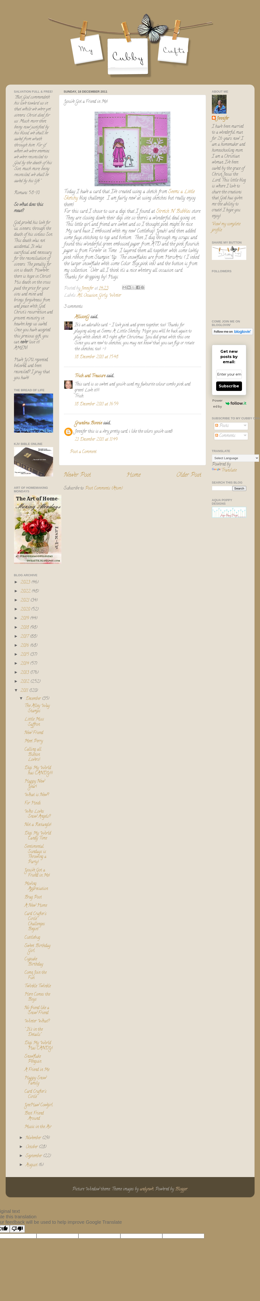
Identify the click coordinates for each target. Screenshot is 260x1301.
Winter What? (37, 1021)
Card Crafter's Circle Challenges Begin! (35, 922)
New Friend (33, 733)
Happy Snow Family (35, 1081)
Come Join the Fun (35, 975)
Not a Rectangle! (37, 825)
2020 (25, 609)
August (32, 1165)
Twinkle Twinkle (37, 986)
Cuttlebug (32, 937)
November (34, 1138)
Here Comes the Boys (37, 997)
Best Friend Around (34, 1116)
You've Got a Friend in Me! (37, 873)
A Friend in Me (36, 1070)
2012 (25, 682)
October (32, 1147)
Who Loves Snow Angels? (37, 814)
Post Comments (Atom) (104, 488)
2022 (26, 591)
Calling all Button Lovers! (32, 754)
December (34, 699)
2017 (25, 637)
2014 (25, 664)
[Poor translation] (17, 1229)
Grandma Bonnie (88, 423)
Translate (224, 470)
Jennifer (223, 119)
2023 (25, 582)
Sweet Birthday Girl (37, 949)
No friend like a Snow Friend (36, 1011)
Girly (103, 295)
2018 (25, 628)
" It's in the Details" (33, 1032)
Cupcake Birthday (33, 962)
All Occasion (87, 295)
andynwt (147, 1189)
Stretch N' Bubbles (172, 211)
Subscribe (229, 386)
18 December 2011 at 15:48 (96, 357)
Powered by (229, 403)
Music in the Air (37, 1127)
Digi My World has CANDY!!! (38, 771)
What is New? (36, 795)
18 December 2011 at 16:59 (96, 404)
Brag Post (33, 897)
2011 (24, 691)
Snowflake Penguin (32, 1059)
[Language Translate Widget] (235, 458)
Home (133, 475)
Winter (115, 295)
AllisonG (82, 317)
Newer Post (77, 475)
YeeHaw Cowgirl (38, 1105)
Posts (222, 426)
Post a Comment (83, 452)
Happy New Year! (34, 784)
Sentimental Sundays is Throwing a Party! (35, 854)
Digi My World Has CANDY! (38, 1046)
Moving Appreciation (36, 887)
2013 (25, 673)
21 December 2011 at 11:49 (96, 439)
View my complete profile (226, 227)
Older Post (188, 475)
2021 (25, 600)
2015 (25, 655)
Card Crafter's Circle (35, 1094)
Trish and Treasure (90, 376)
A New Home (35, 905)
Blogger (181, 1189)
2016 (25, 646)
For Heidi (32, 803)
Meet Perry (33, 741)
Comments (225, 436)
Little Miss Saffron (34, 722)
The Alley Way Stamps (37, 709)
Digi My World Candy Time (37, 836)
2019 (25, 618)
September (34, 1156)
